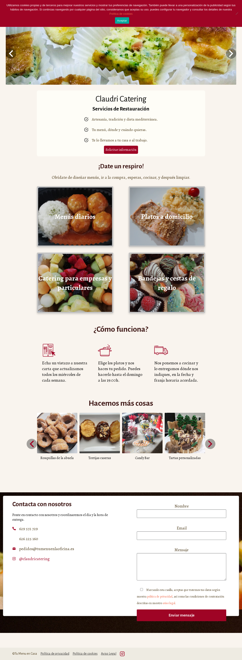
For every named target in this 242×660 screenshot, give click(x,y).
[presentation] (11, 53)
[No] (237, 13)
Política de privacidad (54, 653)
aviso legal (169, 603)
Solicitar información (121, 149)
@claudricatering (34, 559)
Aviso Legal (108, 653)
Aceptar (122, 20)
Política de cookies (85, 653)
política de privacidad (159, 597)
